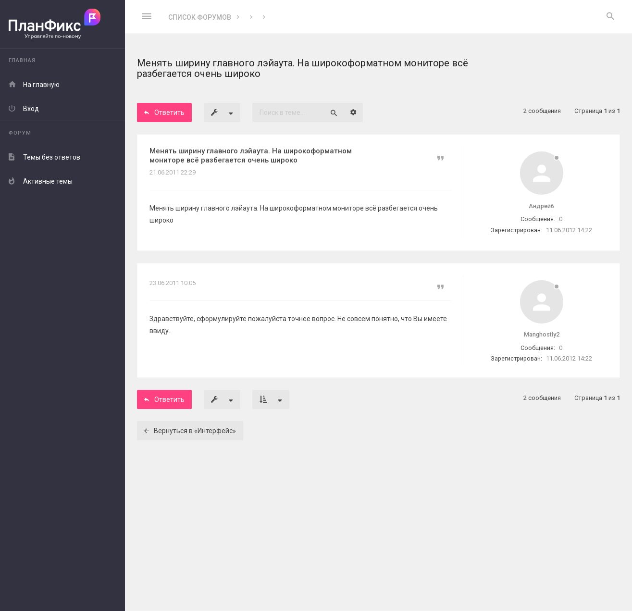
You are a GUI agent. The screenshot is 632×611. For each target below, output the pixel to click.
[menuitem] (610, 17)
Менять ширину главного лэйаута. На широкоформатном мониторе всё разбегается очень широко (250, 155)
